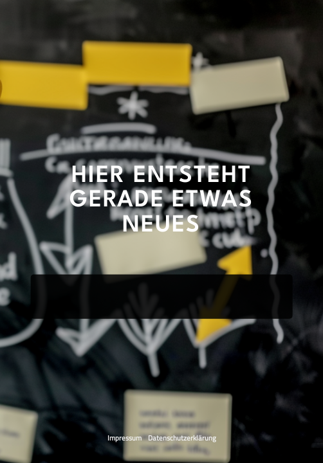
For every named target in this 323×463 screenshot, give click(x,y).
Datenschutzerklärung (182, 438)
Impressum (125, 438)
